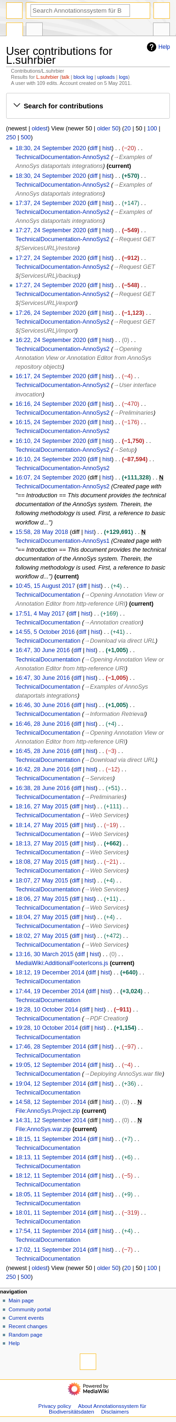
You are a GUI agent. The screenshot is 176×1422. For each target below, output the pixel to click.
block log (83, 77)
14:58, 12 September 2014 (50, 1102)
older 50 (108, 128)
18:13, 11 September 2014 (50, 1157)
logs (123, 77)
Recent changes (27, 1326)
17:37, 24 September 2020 (50, 203)
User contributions (34, 30)
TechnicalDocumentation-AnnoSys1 (62, 541)
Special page (15, 30)
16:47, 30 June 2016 (42, 650)
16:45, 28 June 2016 (42, 751)
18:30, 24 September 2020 (50, 148)
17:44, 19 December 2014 (49, 991)
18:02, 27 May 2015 (41, 936)
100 (152, 128)
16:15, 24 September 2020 (50, 422)
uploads (106, 77)
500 (26, 137)
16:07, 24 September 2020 (50, 477)
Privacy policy (54, 1406)
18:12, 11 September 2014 (50, 1175)
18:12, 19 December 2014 (49, 972)
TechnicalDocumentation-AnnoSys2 (62, 157)
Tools (161, 30)
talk (65, 77)
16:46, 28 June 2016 (42, 724)
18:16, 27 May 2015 (41, 806)
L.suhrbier (47, 77)
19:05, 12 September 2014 (50, 1065)
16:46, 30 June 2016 (42, 705)
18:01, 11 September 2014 (50, 1212)
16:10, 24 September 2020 (50, 441)
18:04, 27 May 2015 (41, 917)
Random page (25, 1335)
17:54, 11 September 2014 (50, 1231)
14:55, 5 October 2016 (45, 632)
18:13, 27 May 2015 (41, 843)
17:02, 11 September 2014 (50, 1250)
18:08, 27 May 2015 (41, 862)
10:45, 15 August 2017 (45, 586)
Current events (26, 1318)
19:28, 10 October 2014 (46, 1009)
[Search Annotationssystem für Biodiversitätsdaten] (80, 10)
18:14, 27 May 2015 (41, 825)
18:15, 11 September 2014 (50, 1139)
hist (107, 148)
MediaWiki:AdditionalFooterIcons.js (61, 963)
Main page (21, 1300)
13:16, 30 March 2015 (44, 954)
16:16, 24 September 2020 (50, 404)
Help (157, 47)
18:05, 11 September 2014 (50, 1194)
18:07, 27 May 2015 (41, 880)
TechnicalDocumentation (47, 595)
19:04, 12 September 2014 (50, 1083)
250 (11, 137)
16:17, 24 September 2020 (50, 376)
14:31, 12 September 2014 (50, 1120)
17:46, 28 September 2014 (50, 1046)
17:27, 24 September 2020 (50, 230)
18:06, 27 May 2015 (41, 899)
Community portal (29, 1309)
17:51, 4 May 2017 (40, 613)
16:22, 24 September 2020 (50, 340)
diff (94, 148)
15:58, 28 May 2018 (41, 532)
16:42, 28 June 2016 (42, 769)
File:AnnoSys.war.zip (43, 1129)
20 (127, 128)
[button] (87, 106)
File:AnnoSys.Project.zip (47, 1111)
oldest (39, 128)
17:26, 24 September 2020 (50, 313)
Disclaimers (115, 1411)
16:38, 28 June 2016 (42, 788)
